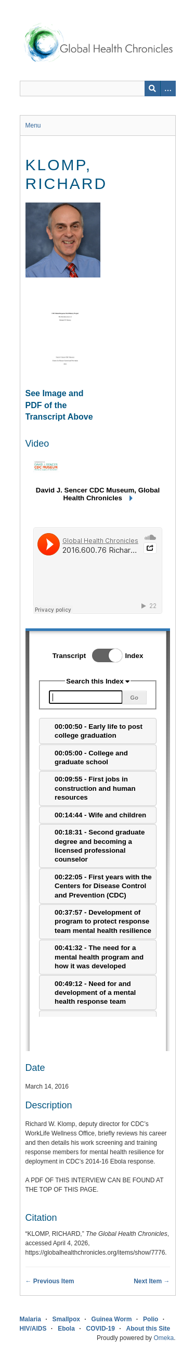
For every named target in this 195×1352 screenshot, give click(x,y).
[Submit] (152, 88)
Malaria (30, 1319)
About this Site (148, 1328)
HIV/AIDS (33, 1328)
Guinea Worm (112, 1319)
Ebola (66, 1328)
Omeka (163, 1338)
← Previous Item (49, 1281)
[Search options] (168, 88)
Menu (33, 125)
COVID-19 (100, 1328)
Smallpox (66, 1319)
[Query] (98, 88)
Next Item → (152, 1281)
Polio (150, 1319)
